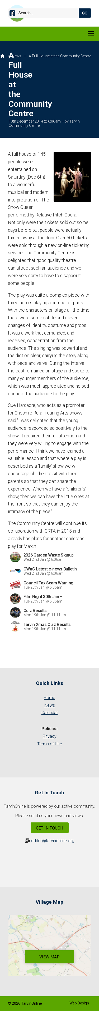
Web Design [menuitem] (79, 1003)
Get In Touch (49, 828)
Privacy (49, 736)
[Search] (45, 13)
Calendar (49, 712)
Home (49, 697)
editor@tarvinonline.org (52, 840)
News (16, 56)
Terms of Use (49, 743)
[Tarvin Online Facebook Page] (12, 14)
